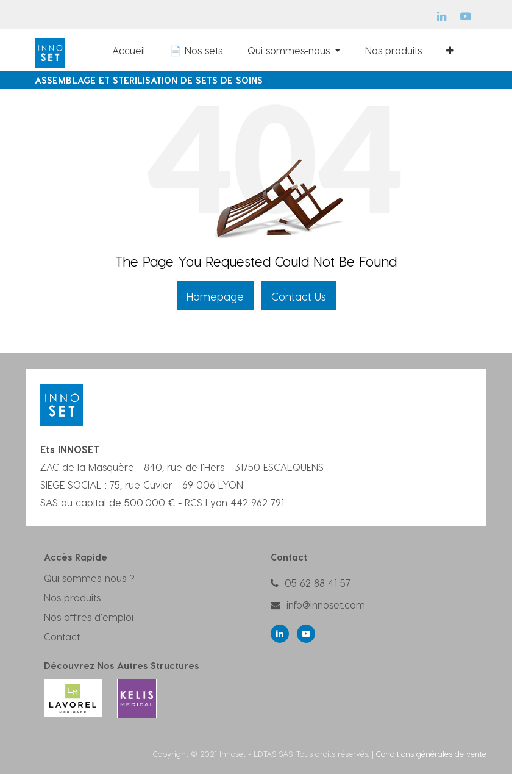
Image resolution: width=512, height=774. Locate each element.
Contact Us (298, 296)
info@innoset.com (325, 605)
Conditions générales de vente (431, 753)
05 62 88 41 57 (317, 583)
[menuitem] (102, 50)
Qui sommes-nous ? (89, 578)
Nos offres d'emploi (88, 617)
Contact (62, 636)
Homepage (215, 296)
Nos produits (72, 597)
